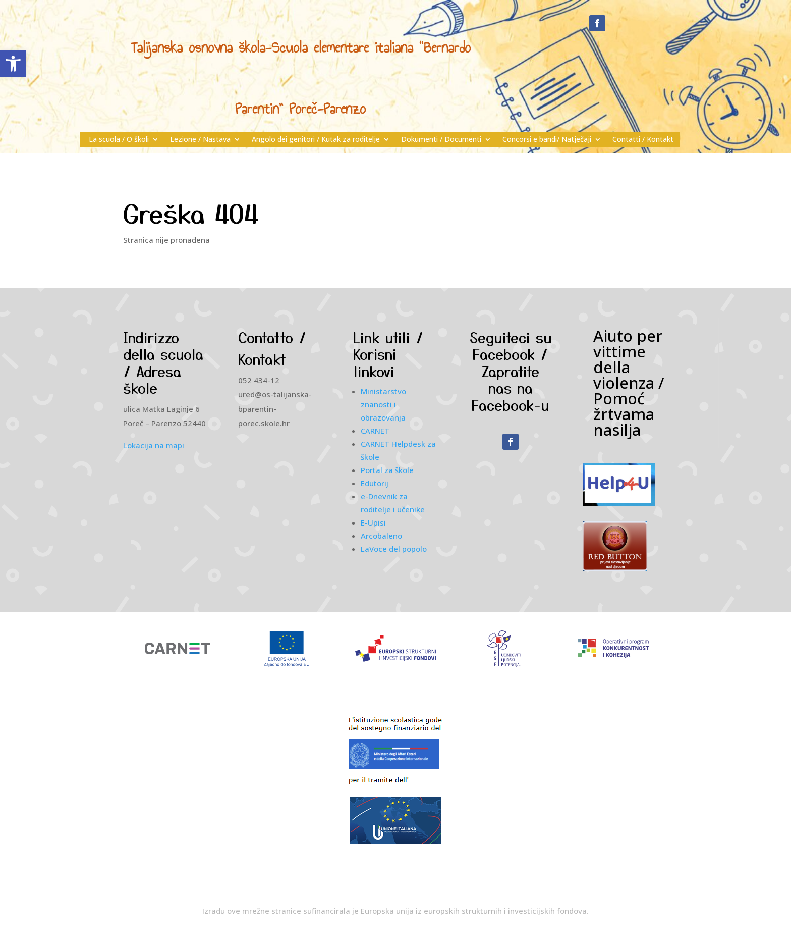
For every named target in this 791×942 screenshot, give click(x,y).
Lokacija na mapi (153, 445)
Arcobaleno (381, 536)
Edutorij (374, 483)
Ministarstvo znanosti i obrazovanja (383, 404)
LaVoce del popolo (394, 549)
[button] (13, 63)
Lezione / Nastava (200, 140)
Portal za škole (387, 470)
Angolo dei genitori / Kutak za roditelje (316, 140)
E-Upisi (373, 522)
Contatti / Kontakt (642, 140)
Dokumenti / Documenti (441, 140)
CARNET (375, 431)
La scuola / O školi (119, 140)
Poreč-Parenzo (327, 108)
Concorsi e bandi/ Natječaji (546, 140)
